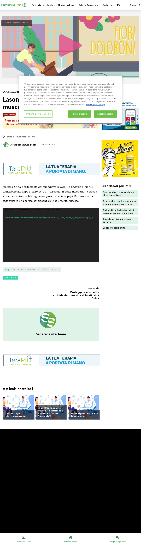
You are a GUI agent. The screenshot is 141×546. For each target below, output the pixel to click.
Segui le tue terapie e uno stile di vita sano (32, 269)
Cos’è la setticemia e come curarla (117, 220)
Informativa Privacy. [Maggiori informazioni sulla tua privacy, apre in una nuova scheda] (95, 104)
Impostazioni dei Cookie (38, 114)
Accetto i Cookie (105, 114)
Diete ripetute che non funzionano (84, 415)
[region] (70, 100)
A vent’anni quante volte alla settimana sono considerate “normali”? (50, 411)
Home (8, 22)
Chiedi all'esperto (15, 408)
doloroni (10, 277)
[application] (51, 235)
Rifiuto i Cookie (79, 114)
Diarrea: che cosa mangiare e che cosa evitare (118, 193)
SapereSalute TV (20, 22)
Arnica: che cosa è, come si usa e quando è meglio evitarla (119, 202)
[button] (135, 5)
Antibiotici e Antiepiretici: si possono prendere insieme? (118, 211)
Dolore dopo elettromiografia (15, 415)
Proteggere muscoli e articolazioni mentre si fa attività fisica (76, 295)
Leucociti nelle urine (114, 227)
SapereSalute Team (24, 145)
